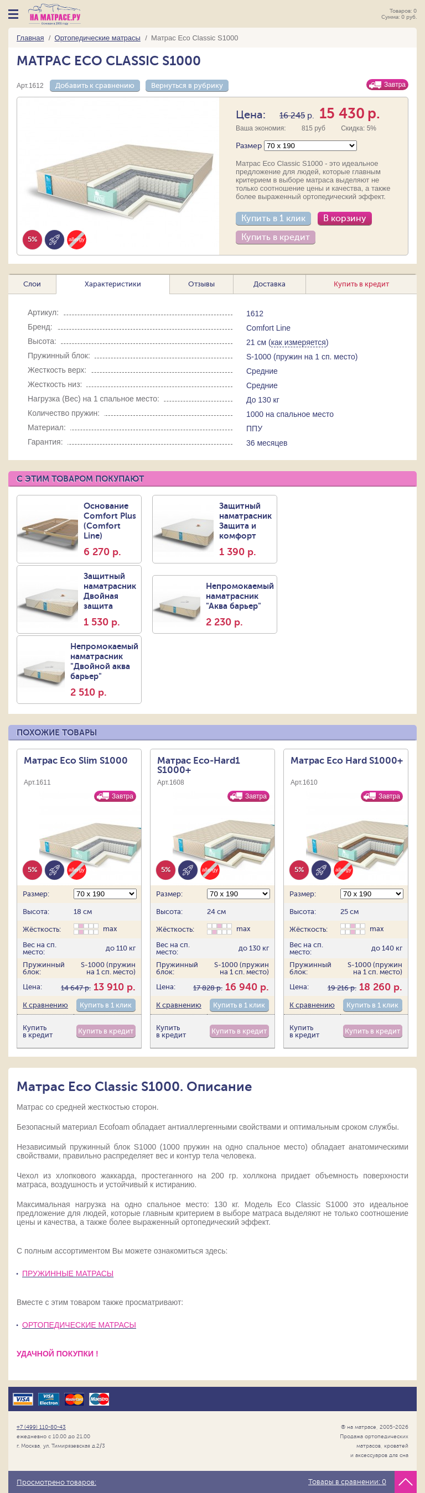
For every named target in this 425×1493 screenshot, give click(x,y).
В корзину (344, 218)
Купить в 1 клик (273, 218)
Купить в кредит (275, 237)
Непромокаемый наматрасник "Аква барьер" (240, 604)
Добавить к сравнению (94, 85)
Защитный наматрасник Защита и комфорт (246, 529)
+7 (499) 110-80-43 (41, 1427)
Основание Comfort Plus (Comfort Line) (111, 529)
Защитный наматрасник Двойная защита (111, 599)
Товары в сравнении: (347, 1482)
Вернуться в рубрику (187, 85)
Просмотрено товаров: (56, 1482)
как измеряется (298, 342)
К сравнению (45, 1005)
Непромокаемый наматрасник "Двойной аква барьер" (104, 669)
